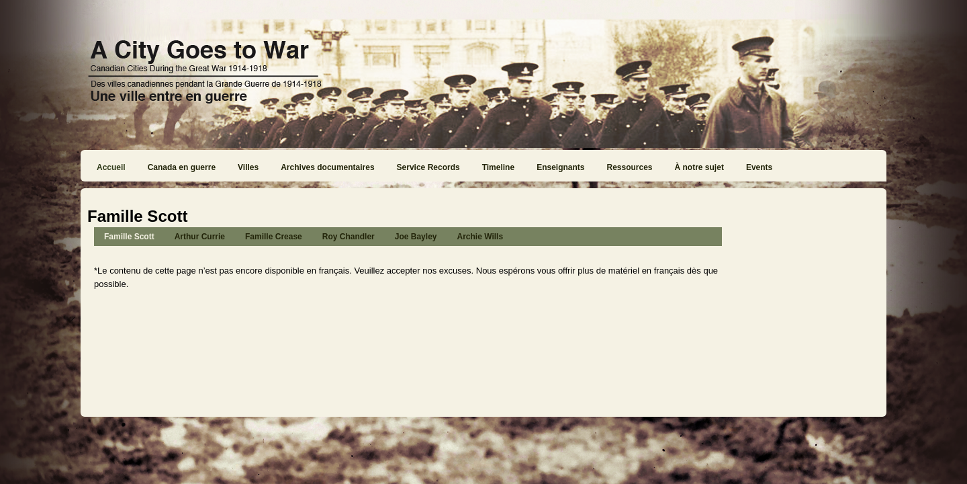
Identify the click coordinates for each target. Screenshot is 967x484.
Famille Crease (273, 236)
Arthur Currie (200, 236)
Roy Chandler (348, 236)
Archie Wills (480, 236)
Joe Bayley (416, 236)
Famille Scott (129, 236)
